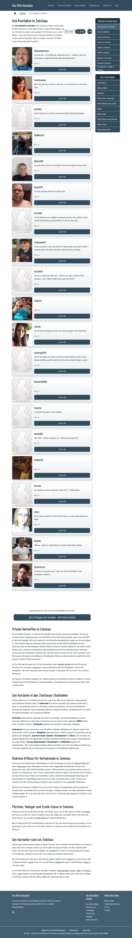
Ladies (78, 870)
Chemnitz (70, 859)
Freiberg (86, 862)
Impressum (86, 930)
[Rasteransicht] (69, 31)
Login (116, 5)
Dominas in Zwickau (104, 58)
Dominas (87, 870)
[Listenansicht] (80, 31)
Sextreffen (36, 667)
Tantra (19, 873)
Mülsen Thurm (102, 124)
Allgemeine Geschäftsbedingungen (53, 930)
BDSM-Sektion (41, 818)
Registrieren (107, 5)
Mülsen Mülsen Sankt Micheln (107, 119)
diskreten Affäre (80, 763)
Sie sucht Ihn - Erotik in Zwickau (105, 68)
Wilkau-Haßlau (102, 88)
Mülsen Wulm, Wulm (104, 129)
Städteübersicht (94, 5)
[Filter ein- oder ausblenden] (89, 31)
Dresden (58, 862)
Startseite (51, 5)
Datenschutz (73, 930)
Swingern (87, 811)
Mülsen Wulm (101, 114)
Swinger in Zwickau (104, 63)
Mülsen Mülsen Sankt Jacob (106, 103)
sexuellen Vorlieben (64, 664)
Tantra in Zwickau (103, 47)
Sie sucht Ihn (48, 873)
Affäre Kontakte (91, 919)
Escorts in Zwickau (104, 42)
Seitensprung (21, 766)
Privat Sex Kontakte (64, 5)
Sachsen (23, 13)
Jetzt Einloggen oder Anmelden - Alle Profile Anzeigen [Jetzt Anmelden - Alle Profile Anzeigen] (52, 617)
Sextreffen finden (92, 904)
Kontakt (107, 910)
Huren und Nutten (80, 5)
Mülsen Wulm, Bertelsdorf (106, 98)
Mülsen (99, 108)
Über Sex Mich (109, 900)
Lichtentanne (101, 82)
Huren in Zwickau (103, 31)
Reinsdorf (100, 93)
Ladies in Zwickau (103, 37)
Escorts (72, 870)
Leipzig (30, 862)
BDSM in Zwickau (103, 52)
